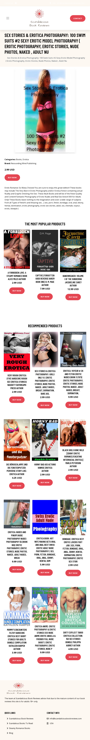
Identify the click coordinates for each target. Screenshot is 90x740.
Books (19, 159)
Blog (11, 733)
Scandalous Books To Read (21, 723)
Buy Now (12, 177)
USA (53, 3)
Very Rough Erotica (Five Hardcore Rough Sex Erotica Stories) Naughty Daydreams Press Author (17, 382)
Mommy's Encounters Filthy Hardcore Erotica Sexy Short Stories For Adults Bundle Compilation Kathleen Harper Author (17, 639)
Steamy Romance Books (19, 728)
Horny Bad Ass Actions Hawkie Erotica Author (45, 467)
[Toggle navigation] (8, 18)
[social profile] (16, 3)
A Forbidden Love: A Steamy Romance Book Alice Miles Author (17, 275)
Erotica (26, 159)
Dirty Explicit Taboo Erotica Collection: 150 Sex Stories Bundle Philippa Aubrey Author (73, 639)
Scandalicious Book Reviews (21, 718)
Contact (77, 18)
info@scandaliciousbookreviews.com (70, 3)
